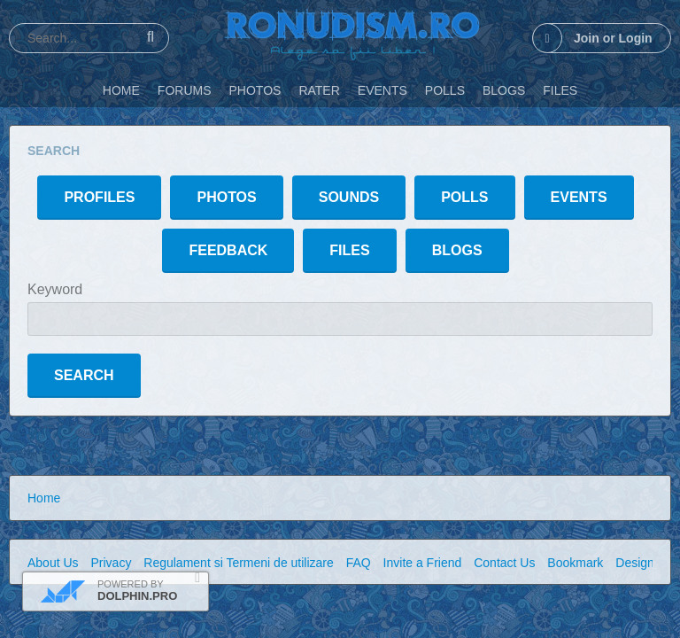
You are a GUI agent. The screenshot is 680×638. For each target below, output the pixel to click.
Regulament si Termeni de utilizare (238, 563)
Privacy (110, 563)
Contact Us (504, 563)
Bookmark (575, 563)
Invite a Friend (422, 563)
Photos (226, 197)
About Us (53, 563)
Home (43, 498)
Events (579, 197)
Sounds (349, 197)
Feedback (228, 250)
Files (349, 250)
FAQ (358, 563)
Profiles (99, 197)
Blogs (457, 250)
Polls (464, 197)
